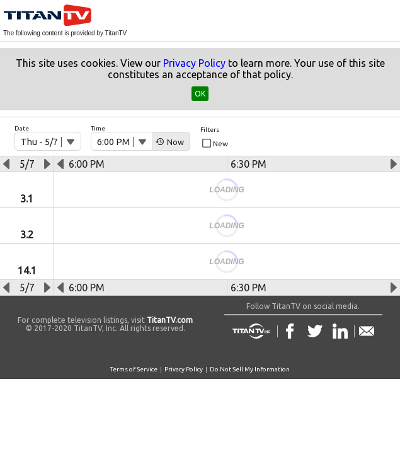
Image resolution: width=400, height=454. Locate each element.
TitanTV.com (169, 320)
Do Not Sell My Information (250, 369)
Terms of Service (133, 369)
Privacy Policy (194, 63)
